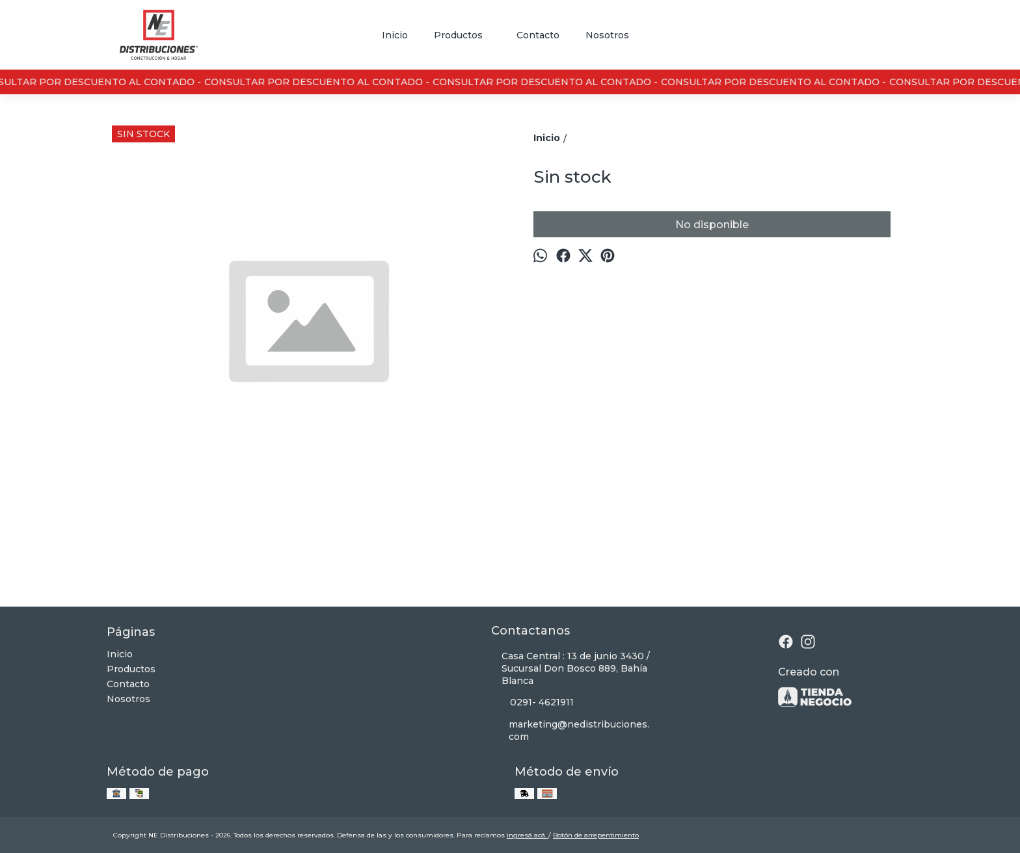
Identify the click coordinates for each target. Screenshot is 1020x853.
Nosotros (607, 35)
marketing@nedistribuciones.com (570, 730)
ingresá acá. (527, 835)
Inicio (395, 35)
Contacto (538, 35)
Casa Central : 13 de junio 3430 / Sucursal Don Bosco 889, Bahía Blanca (570, 668)
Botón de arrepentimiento (596, 835)
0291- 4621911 (532, 703)
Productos (465, 35)
